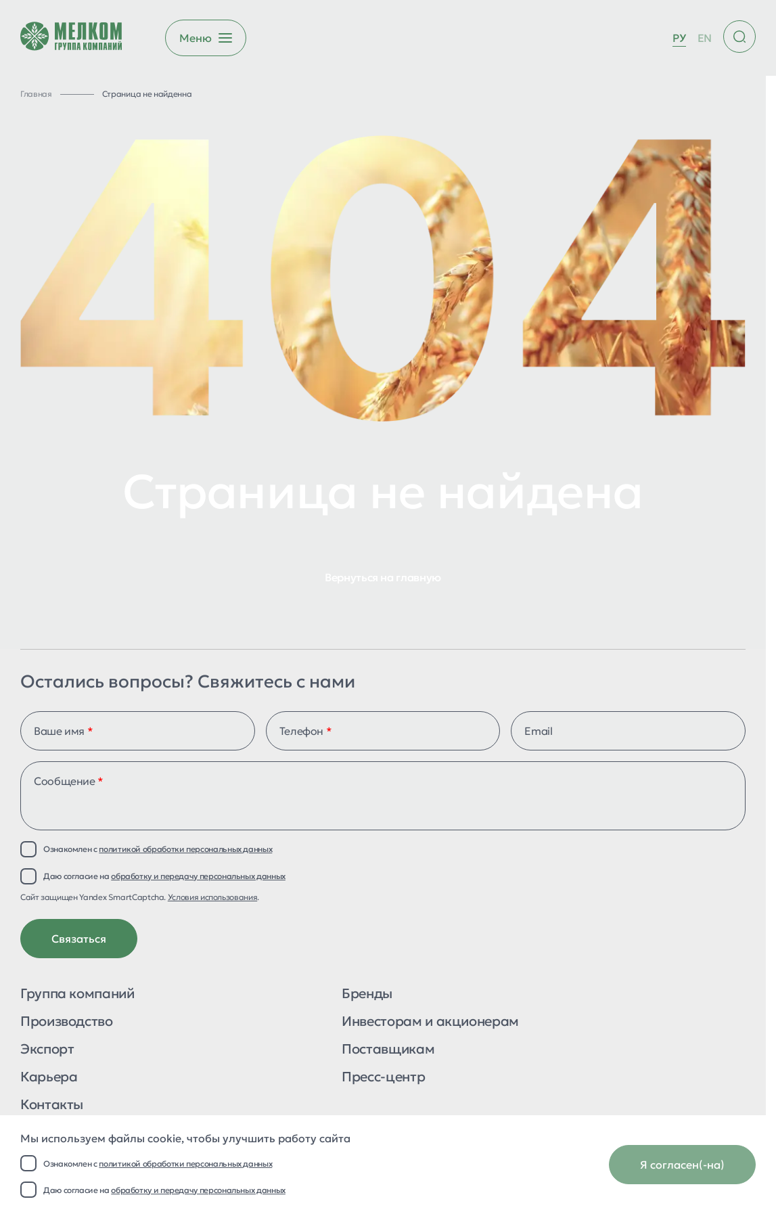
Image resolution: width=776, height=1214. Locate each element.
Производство (66, 1022)
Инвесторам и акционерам (430, 1022)
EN (705, 38)
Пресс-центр (383, 1077)
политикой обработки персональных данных (185, 1164)
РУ (678, 38)
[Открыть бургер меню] (205, 38)
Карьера (48, 1077)
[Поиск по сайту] (739, 36)
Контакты (51, 1105)
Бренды (367, 994)
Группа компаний (77, 994)
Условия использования (212, 897)
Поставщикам (388, 1050)
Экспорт (47, 1050)
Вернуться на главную (383, 577)
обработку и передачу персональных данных (198, 1190)
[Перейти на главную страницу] (71, 38)
